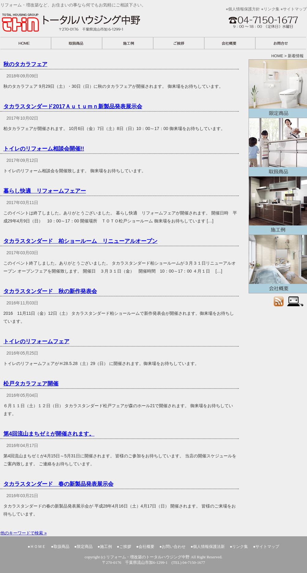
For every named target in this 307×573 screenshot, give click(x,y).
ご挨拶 (125, 546)
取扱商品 (278, 147)
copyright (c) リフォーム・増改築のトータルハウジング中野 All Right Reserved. (154, 557)
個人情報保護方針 (244, 9)
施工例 (278, 206)
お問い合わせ (174, 546)
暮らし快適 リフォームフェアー (44, 191)
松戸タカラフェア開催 (30, 384)
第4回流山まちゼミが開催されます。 (48, 434)
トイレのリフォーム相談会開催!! (43, 149)
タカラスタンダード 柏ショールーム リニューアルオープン (80, 241)
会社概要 (278, 264)
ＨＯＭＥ (38, 546)
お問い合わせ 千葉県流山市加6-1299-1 (265, 26)
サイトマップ (295, 9)
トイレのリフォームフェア (36, 341)
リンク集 (271, 9)
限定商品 (278, 89)
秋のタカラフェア (25, 64)
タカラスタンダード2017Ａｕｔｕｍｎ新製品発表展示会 (72, 106)
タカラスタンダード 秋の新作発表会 (50, 291)
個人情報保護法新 (209, 546)
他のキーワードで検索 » (23, 532)
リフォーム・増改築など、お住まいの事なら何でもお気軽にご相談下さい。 (89, 24)
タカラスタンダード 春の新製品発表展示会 (58, 484)
